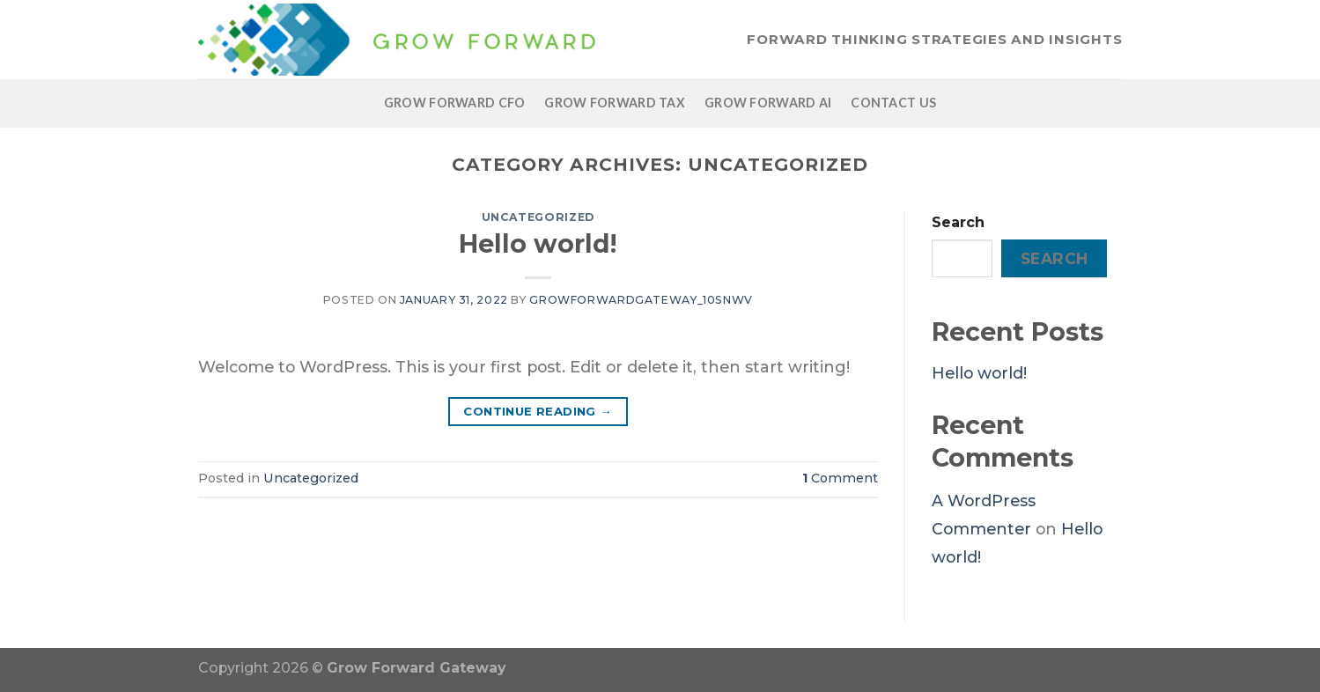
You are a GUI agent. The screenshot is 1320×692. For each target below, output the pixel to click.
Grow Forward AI (767, 102)
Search (958, 222)
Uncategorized (538, 217)
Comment (840, 478)
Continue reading (537, 411)
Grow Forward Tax (614, 102)
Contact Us (893, 102)
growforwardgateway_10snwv (641, 299)
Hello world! (537, 243)
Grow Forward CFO (455, 102)
